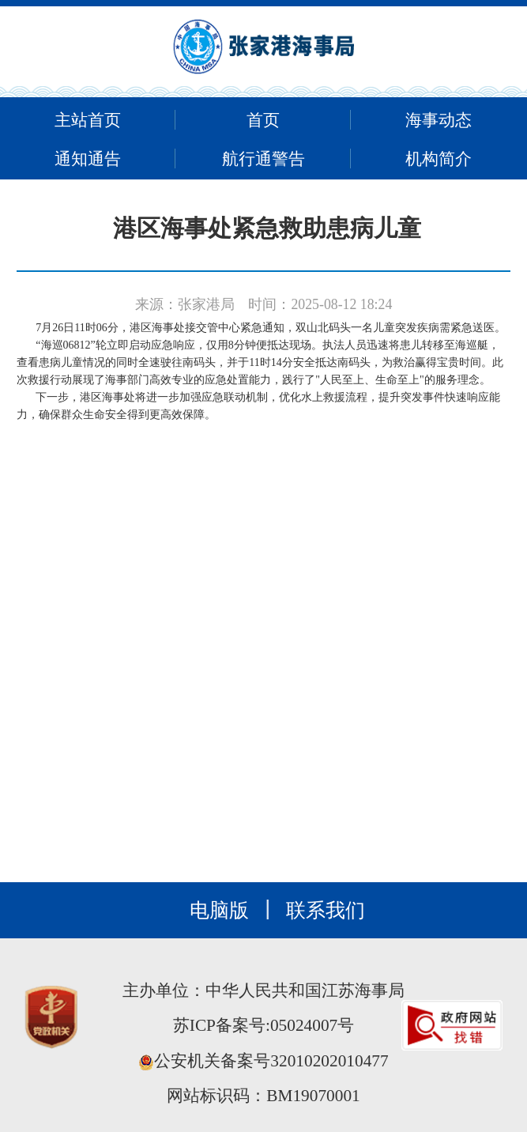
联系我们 (325, 910)
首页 (263, 120)
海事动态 (438, 120)
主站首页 (88, 120)
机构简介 (438, 158)
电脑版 (219, 910)
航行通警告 (263, 158)
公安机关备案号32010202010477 (263, 1060)
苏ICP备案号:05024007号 (263, 1025)
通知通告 (88, 158)
